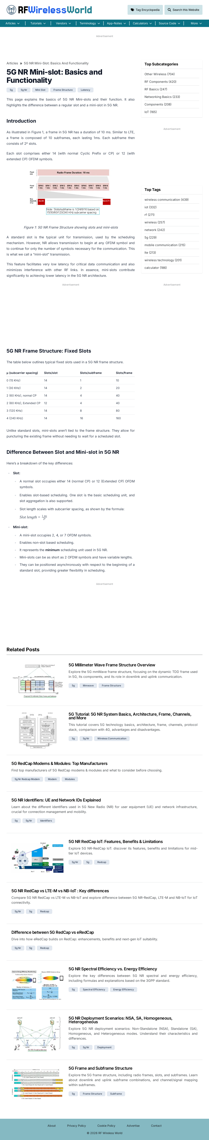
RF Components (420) (160, 82)
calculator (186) (156, 268)
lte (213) (150, 252)
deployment (104, 1047)
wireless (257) (155, 222)
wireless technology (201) (163, 260)
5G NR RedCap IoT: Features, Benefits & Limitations (116, 841)
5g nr (24, 89)
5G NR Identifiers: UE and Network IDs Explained (56, 800)
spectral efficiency (94, 989)
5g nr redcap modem (27, 779)
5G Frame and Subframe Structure (100, 1068)
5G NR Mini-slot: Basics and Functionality (56, 63)
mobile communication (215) (165, 245)
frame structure (63, 89)
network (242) (155, 230)
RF (49, 10)
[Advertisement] (104, 47)
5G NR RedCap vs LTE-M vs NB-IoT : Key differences (60, 890)
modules (70, 779)
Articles (12, 63)
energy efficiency (123, 989)
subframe (116, 1093)
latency (85, 89)
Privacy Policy (76, 1125)
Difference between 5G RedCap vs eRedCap (52, 932)
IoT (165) (151, 112)
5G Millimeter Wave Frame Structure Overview (112, 664)
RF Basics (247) (156, 89)
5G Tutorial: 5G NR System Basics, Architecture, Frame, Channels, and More (130, 716)
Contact (156, 1125)
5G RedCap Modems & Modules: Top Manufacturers (59, 763)
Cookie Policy (106, 1125)
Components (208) (158, 104)
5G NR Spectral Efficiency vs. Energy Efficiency (113, 968)
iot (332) (151, 207)
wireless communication (111, 738)
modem (52, 779)
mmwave (88, 685)
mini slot (40, 89)
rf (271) (150, 215)
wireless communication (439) (167, 200)
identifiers (46, 820)
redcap (101, 862)
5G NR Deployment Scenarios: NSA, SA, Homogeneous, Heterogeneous (120, 1020)
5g (11, 89)
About (52, 1125)
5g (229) (151, 237)
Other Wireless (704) (160, 74)
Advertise (133, 1125)
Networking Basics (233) (162, 97)
